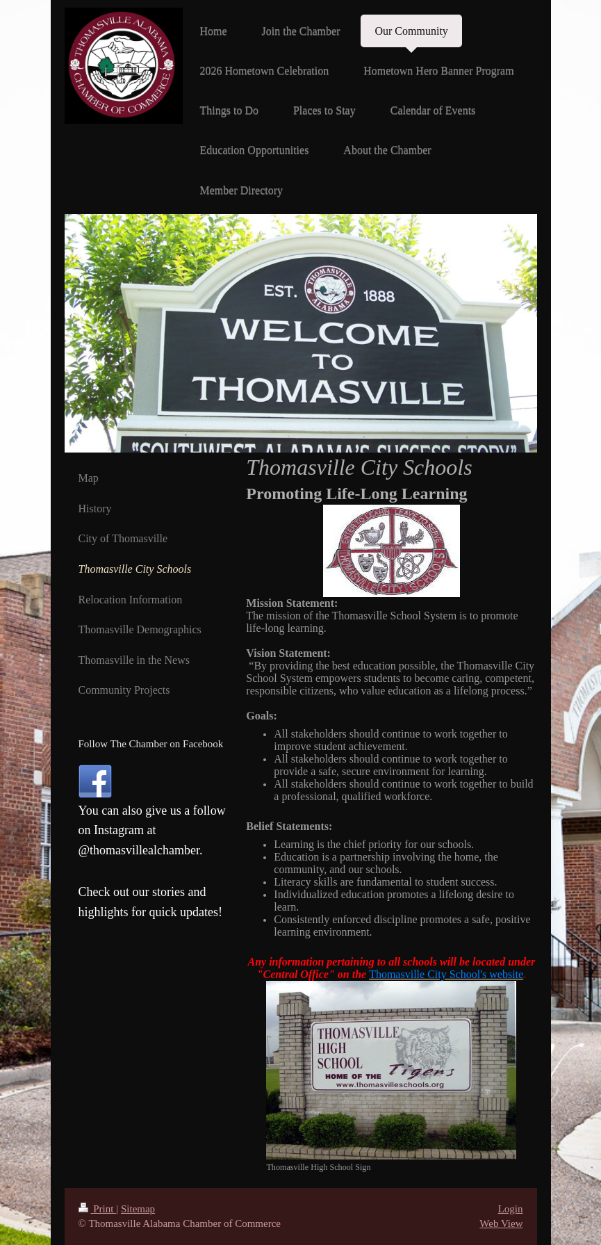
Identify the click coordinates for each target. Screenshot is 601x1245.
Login (510, 1208)
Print (98, 1208)
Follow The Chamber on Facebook (151, 743)
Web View (500, 1223)
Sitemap (138, 1208)
